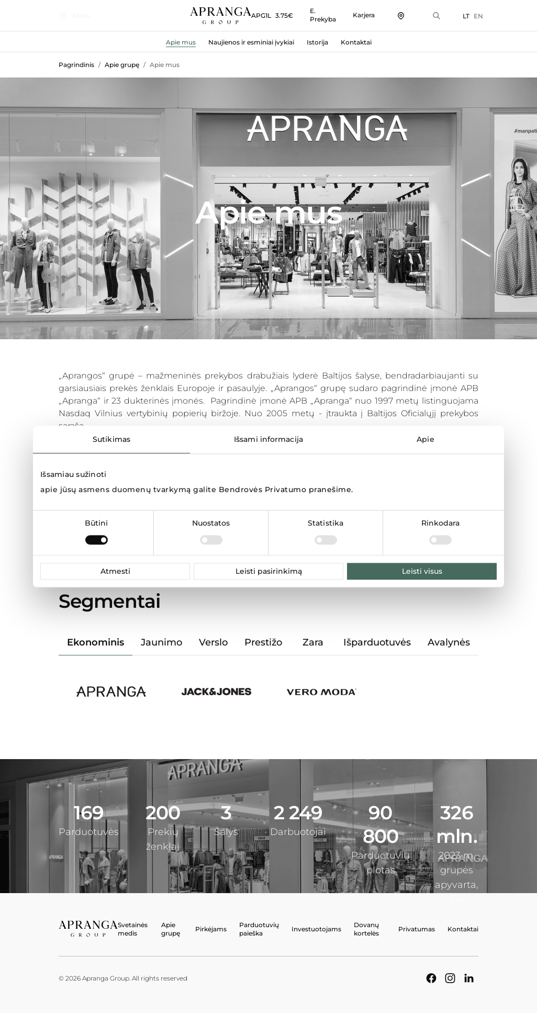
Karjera (359, 15)
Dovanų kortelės (366, 929)
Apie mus (181, 42)
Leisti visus (422, 571)
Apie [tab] (425, 439)
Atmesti (115, 571)
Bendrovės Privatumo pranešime (285, 489)
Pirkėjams (211, 929)
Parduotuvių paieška (259, 929)
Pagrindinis (76, 65)
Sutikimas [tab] (111, 439)
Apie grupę (122, 65)
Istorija (317, 42)
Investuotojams (316, 929)
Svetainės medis (133, 929)
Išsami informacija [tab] (268, 439)
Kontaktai (356, 42)
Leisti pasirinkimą (269, 571)
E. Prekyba (318, 15)
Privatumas (416, 929)
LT (461, 16)
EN (473, 16)
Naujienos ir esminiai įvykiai (251, 42)
